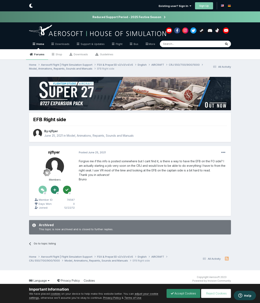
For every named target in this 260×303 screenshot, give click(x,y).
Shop (58, 54)
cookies (56, 293)
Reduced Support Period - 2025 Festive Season (126, 17)
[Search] (180, 44)
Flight (118, 44)
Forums (39, 54)
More (152, 44)
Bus (135, 44)
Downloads (80, 54)
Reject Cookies (216, 293)
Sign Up (204, 5)
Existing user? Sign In (175, 6)
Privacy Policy (68, 280)
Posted (92, 152)
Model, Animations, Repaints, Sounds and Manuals (100, 135)
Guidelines (106, 54)
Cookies (89, 280)
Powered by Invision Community (211, 280)
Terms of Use (132, 297)
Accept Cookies (183, 293)
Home (40, 45)
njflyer (53, 131)
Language (39, 280)
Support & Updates (92, 44)
